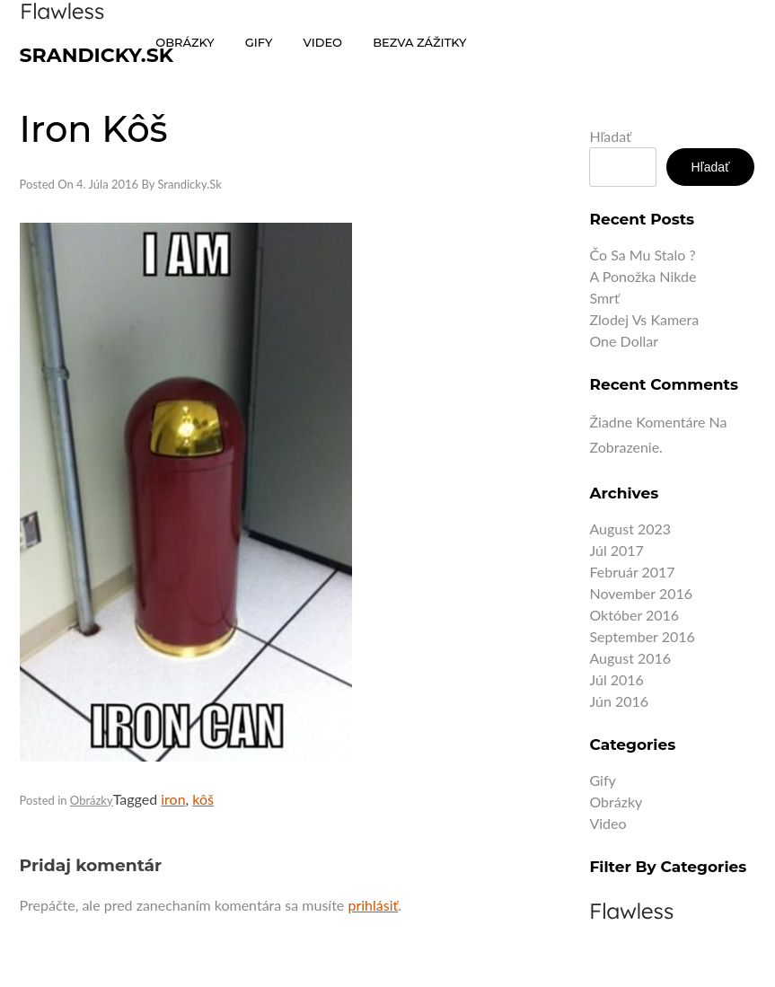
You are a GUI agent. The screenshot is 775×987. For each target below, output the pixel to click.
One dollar (623, 340)
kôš (203, 798)
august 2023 (630, 528)
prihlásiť (373, 904)
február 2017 (631, 571)
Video (607, 823)
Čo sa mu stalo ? (642, 254)
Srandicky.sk (97, 55)
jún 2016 (618, 700)
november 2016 (640, 593)
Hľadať (609, 136)
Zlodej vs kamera (644, 319)
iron (173, 798)
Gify (602, 780)
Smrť (604, 297)
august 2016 (630, 657)
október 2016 (634, 614)
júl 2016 (616, 679)
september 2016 (641, 636)
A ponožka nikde (642, 276)
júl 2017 (616, 550)
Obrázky (91, 800)
